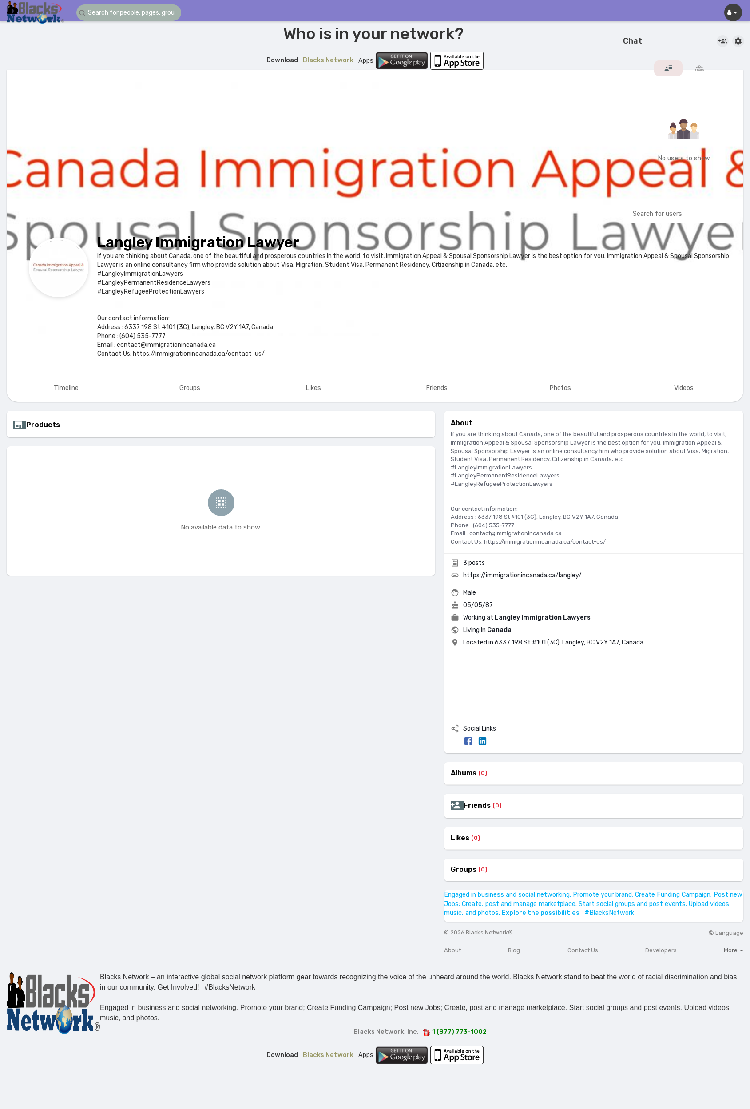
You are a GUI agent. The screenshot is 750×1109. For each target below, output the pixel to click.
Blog (514, 950)
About (452, 950)
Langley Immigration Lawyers (543, 617)
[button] (129, 12)
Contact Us (582, 950)
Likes (460, 838)
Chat (632, 41)
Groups (463, 869)
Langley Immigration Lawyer (198, 242)
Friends (477, 805)
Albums (463, 773)
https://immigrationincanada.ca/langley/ (522, 575)
